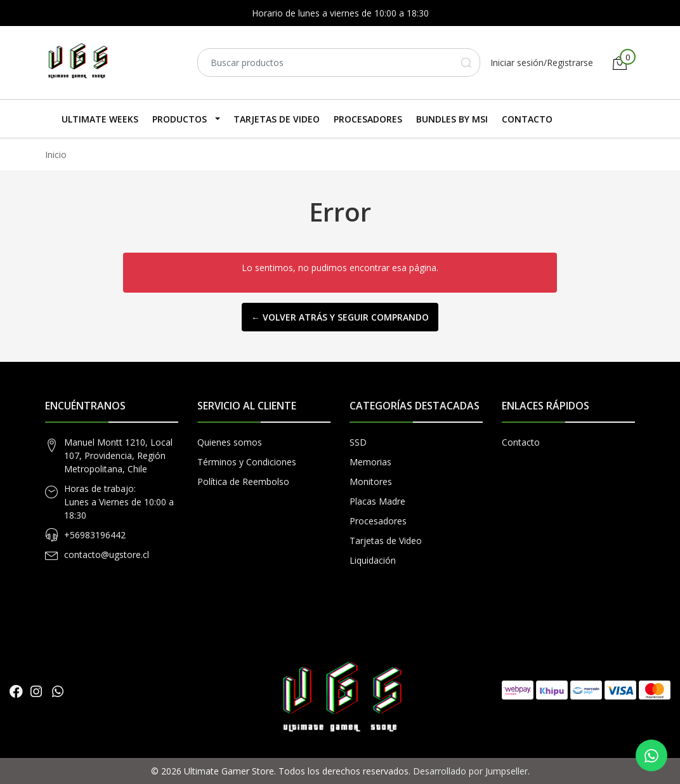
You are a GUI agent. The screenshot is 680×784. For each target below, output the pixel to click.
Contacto (527, 119)
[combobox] (338, 62)
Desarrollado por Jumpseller (470, 771)
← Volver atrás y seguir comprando (340, 317)
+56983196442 (95, 535)
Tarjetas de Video (276, 119)
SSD (358, 442)
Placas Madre (377, 501)
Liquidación (373, 560)
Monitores (371, 481)
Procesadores (368, 119)
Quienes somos (229, 442)
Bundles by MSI (452, 119)
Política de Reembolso (243, 481)
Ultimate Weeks (100, 119)
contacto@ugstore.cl (106, 554)
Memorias (370, 462)
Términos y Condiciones (246, 462)
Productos (179, 119)
